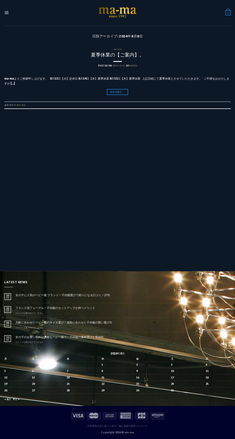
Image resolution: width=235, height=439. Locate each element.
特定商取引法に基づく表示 (101, 425)
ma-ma (117, 49)
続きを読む (117, 92)
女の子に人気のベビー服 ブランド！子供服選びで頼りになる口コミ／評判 (62, 295)
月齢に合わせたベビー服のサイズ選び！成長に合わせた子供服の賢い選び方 (63, 322)
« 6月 (7, 399)
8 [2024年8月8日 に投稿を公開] (102, 371)
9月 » (16, 399)
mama (133, 65)
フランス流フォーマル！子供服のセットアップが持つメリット (55, 307)
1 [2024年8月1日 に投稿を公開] (102, 364)
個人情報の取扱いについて (133, 425)
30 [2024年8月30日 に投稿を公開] (137, 390)
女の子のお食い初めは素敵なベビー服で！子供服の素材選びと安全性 (59, 337)
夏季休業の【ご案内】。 (117, 55)
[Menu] (6, 13)
